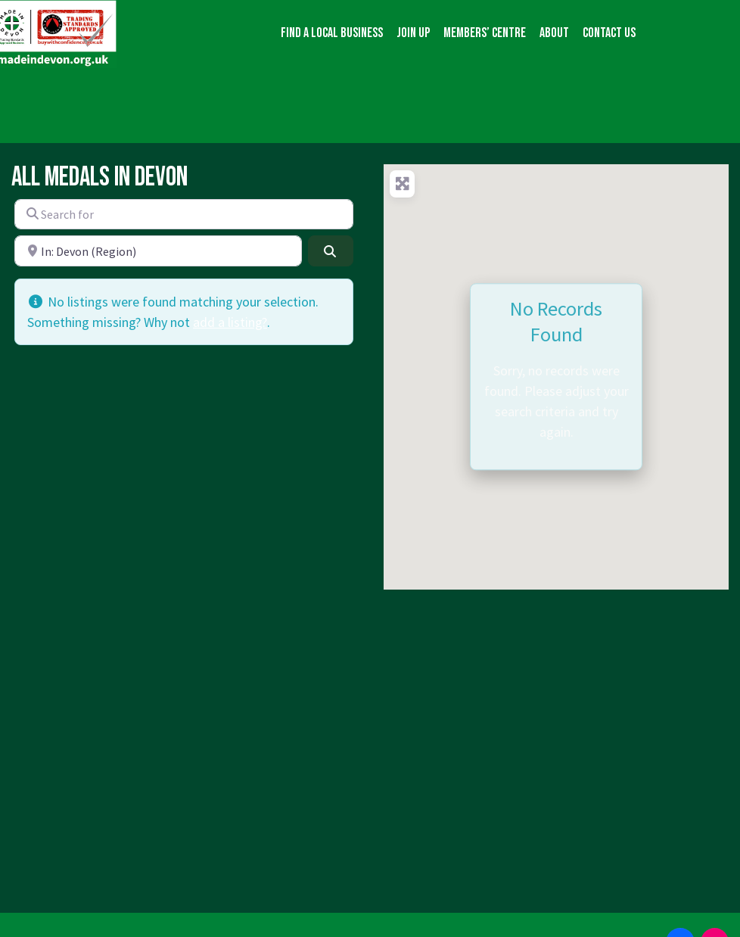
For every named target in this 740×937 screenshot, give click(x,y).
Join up (413, 33)
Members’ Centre (484, 33)
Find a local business (332, 33)
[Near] (158, 250)
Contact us (609, 33)
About (554, 33)
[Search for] (183, 214)
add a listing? (230, 322)
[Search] (330, 250)
